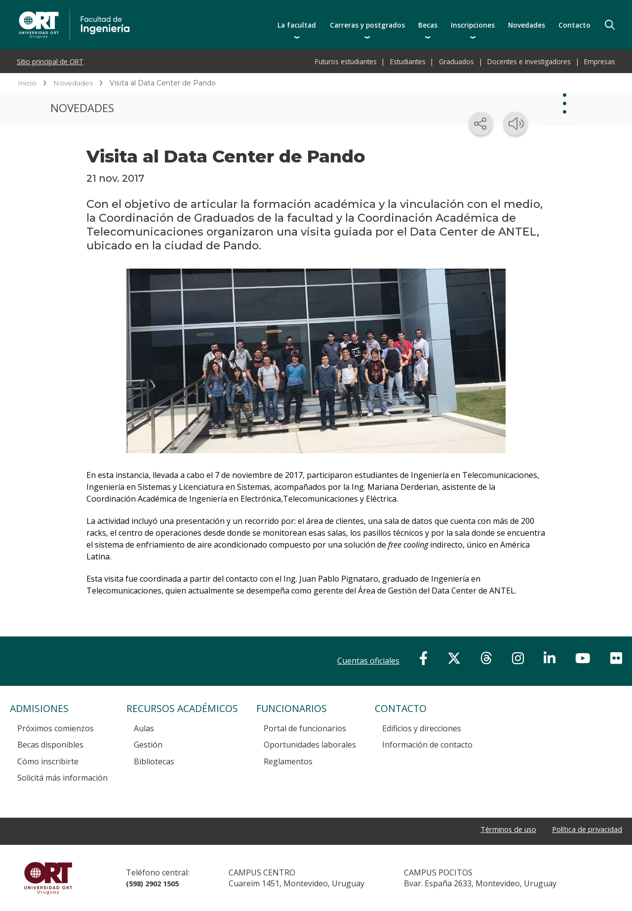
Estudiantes (408, 61)
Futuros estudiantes (346, 61)
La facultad (296, 25)
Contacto (574, 25)
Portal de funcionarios (305, 728)
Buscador (609, 24)
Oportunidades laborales (310, 744)
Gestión (148, 744)
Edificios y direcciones (421, 728)
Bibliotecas (154, 761)
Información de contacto (427, 744)
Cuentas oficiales (368, 660)
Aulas (144, 728)
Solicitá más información (62, 777)
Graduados (456, 61)
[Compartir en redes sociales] (481, 123)
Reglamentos (288, 761)
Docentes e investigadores (529, 61)
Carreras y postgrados (367, 25)
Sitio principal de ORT (50, 61)
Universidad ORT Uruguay (48, 878)
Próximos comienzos (55, 728)
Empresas (599, 61)
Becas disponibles (50, 744)
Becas (427, 25)
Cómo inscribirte (48, 761)
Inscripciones (473, 25)
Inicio (27, 83)
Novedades (526, 25)
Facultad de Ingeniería (164, 11)
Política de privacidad (583, 829)
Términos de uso (498, 829)
